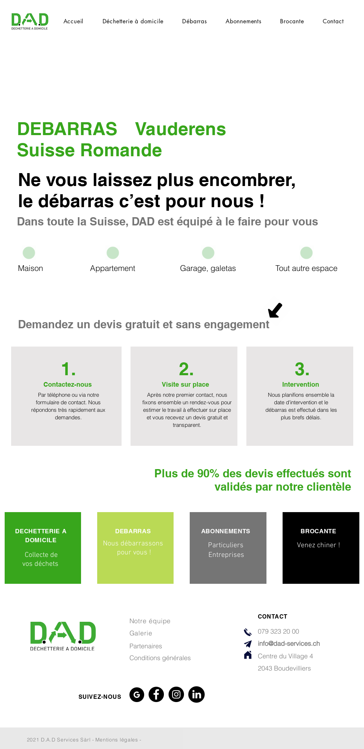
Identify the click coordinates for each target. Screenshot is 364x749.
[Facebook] (156, 694)
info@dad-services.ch (289, 643)
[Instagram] (176, 694)
